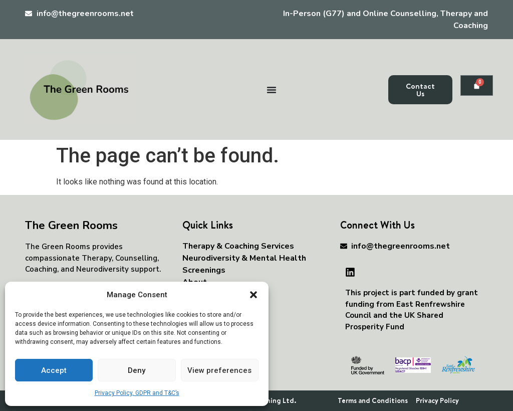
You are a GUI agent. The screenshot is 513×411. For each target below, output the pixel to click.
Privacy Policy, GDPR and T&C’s (137, 392)
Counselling (136, 258)
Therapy (97, 258)
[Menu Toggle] (272, 90)
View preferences (219, 370)
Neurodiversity (102, 269)
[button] (253, 295)
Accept (54, 370)
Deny (136, 370)
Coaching (41, 269)
